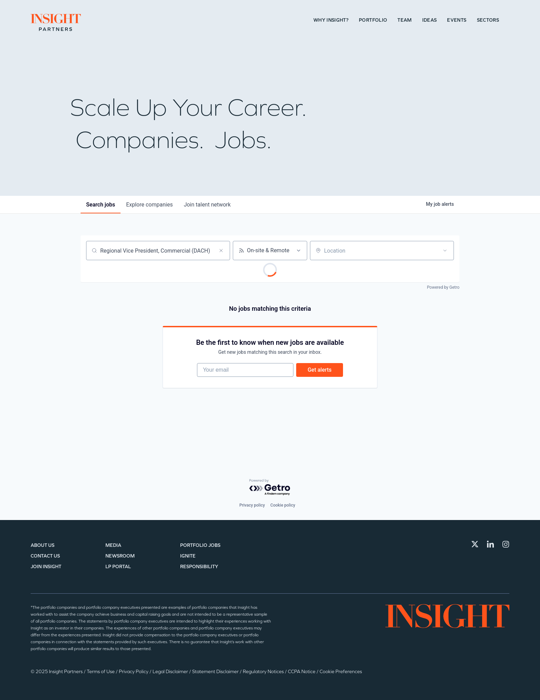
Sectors (488, 20)
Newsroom (120, 556)
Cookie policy (282, 505)
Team (404, 20)
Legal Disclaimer (171, 672)
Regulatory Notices (264, 672)
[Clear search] (221, 250)
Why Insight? (331, 20)
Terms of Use (101, 672)
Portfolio (373, 20)
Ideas (429, 20)
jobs (100, 204)
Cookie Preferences (341, 672)
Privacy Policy (134, 672)
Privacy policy (252, 505)
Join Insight (46, 567)
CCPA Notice (302, 672)
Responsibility (199, 567)
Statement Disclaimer (216, 672)
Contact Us (45, 556)
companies (149, 204)
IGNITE (188, 556)
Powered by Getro (443, 287)
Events (456, 20)
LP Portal (118, 567)
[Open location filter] (445, 250)
